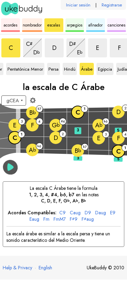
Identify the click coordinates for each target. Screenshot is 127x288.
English (45, 267)
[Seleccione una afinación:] (13, 100)
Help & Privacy (17, 267)
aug (75, 213)
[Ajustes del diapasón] (33, 100)
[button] (10, 167)
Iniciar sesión (78, 5)
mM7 (60, 219)
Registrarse (112, 5)
